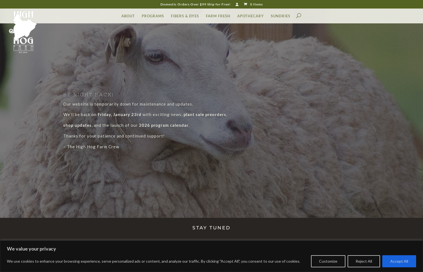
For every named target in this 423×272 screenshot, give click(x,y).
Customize (328, 261)
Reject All (364, 261)
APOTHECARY (250, 16)
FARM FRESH (218, 16)
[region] (211, 256)
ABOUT (128, 16)
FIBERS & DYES (185, 16)
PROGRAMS (153, 16)
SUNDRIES (280, 16)
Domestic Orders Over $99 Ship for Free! (195, 4)
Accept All (399, 261)
